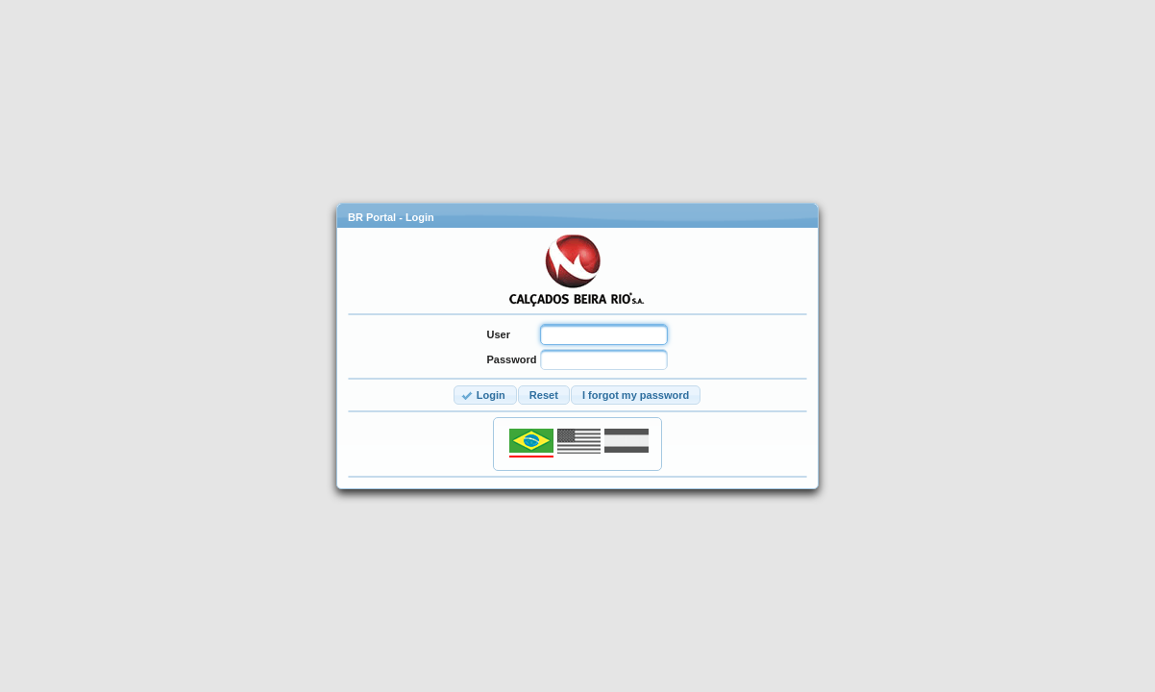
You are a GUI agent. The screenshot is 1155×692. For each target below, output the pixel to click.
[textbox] (604, 334)
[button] (485, 395)
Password (512, 359)
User (498, 334)
